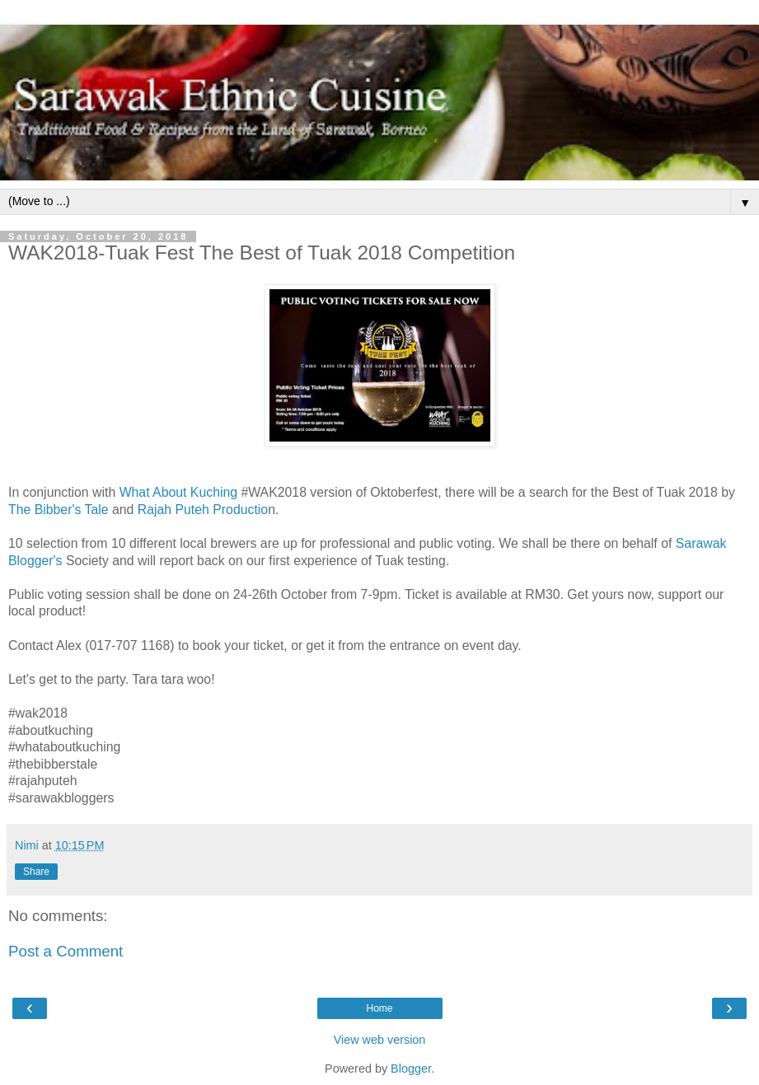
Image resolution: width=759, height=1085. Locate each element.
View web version (380, 1039)
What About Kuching (180, 492)
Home (379, 1008)
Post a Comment (65, 951)
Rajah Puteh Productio (203, 510)
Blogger (411, 1068)
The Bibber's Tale (58, 510)
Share (36, 871)
